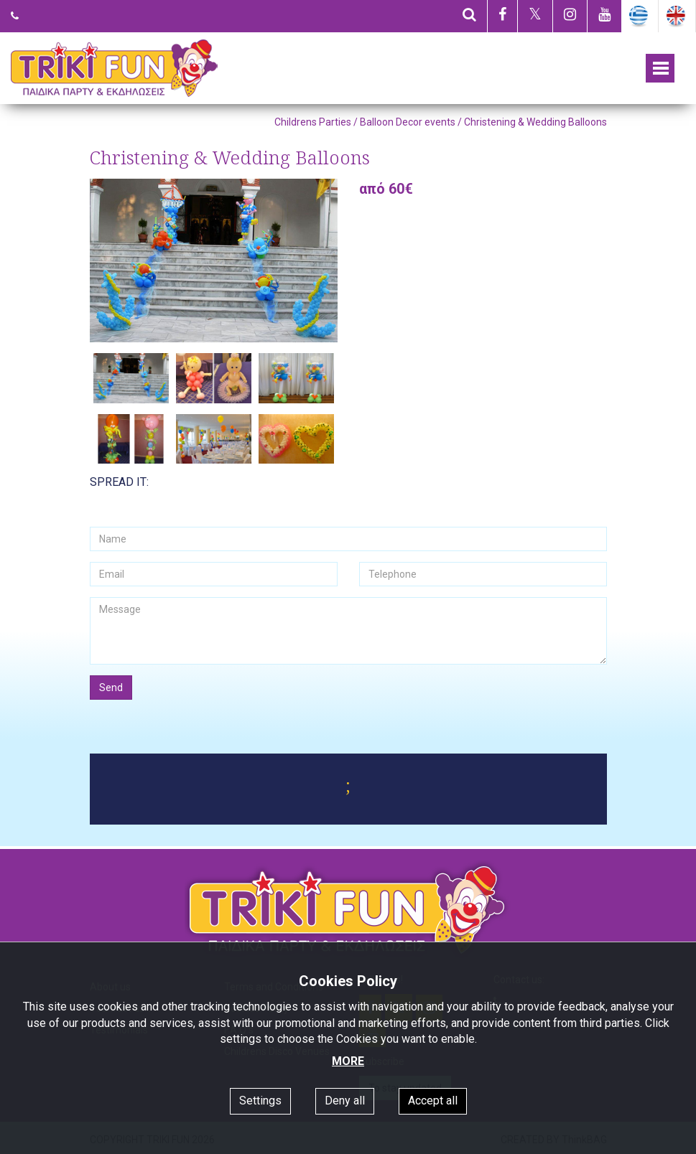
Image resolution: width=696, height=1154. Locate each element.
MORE (348, 1061)
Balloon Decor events (407, 122)
